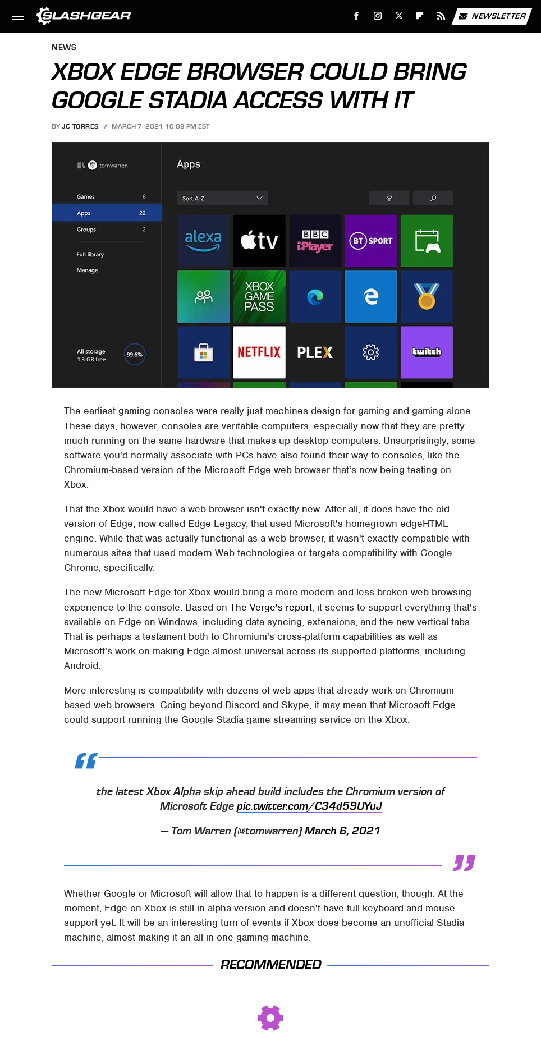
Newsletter (491, 16)
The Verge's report (271, 607)
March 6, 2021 (343, 831)
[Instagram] (378, 16)
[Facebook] (357, 16)
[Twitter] (399, 16)
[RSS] (441, 16)
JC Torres (80, 126)
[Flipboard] (420, 16)
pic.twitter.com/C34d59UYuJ (309, 806)
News (64, 48)
